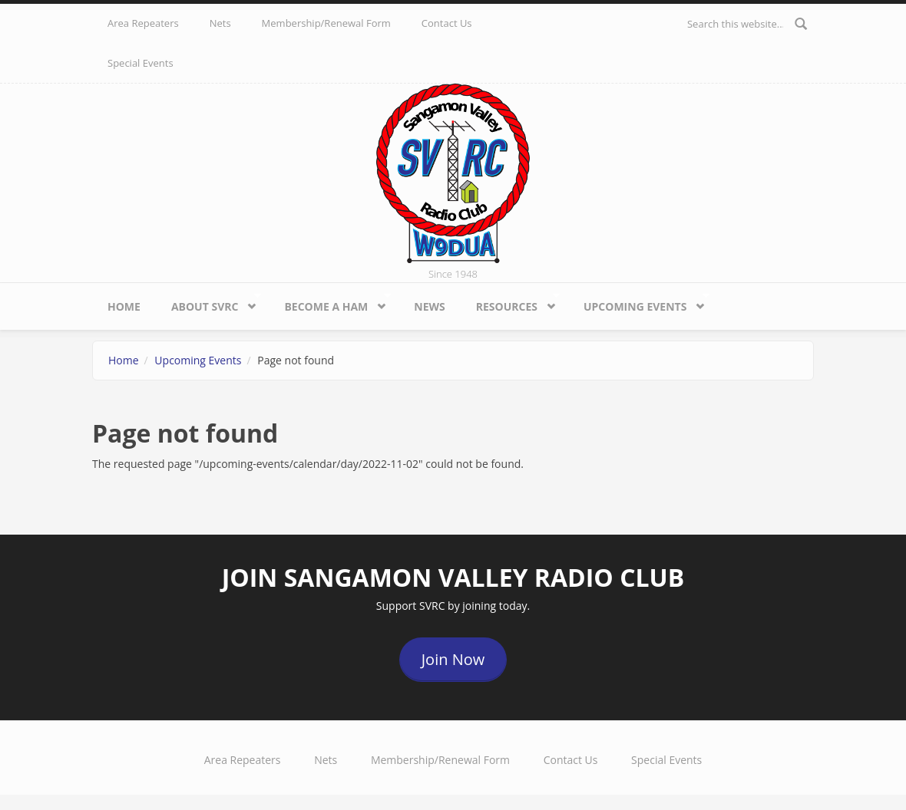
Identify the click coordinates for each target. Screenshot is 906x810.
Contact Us (447, 23)
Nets (220, 23)
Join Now (453, 659)
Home (124, 306)
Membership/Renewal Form (326, 23)
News (429, 306)
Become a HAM (329, 302)
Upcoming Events (638, 302)
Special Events (140, 63)
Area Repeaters (143, 23)
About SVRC (208, 302)
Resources (510, 302)
